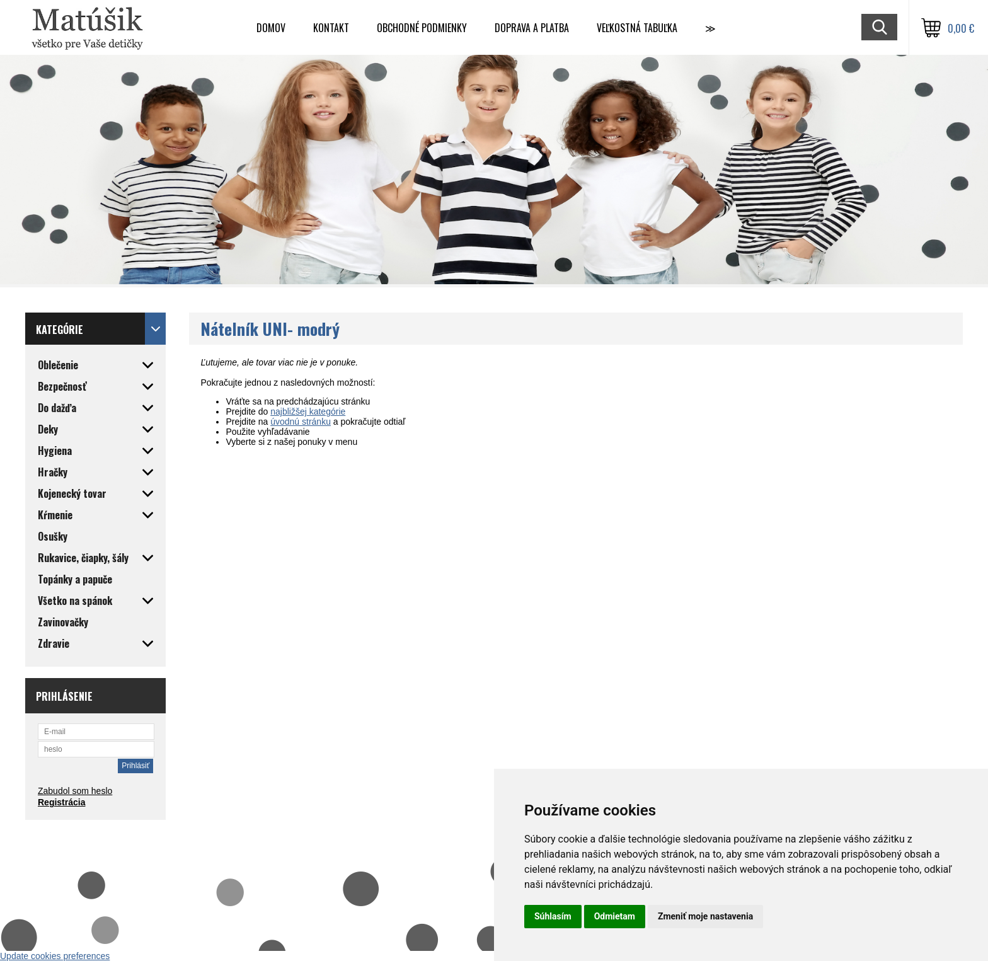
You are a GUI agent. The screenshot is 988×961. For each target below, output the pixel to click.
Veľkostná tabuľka (637, 27)
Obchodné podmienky (422, 27)
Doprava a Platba (532, 27)
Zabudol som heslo (75, 791)
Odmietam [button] (614, 916)
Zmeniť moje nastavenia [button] (705, 916)
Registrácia (61, 802)
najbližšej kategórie (307, 411)
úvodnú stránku (300, 422)
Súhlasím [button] (553, 916)
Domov (270, 27)
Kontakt (331, 27)
